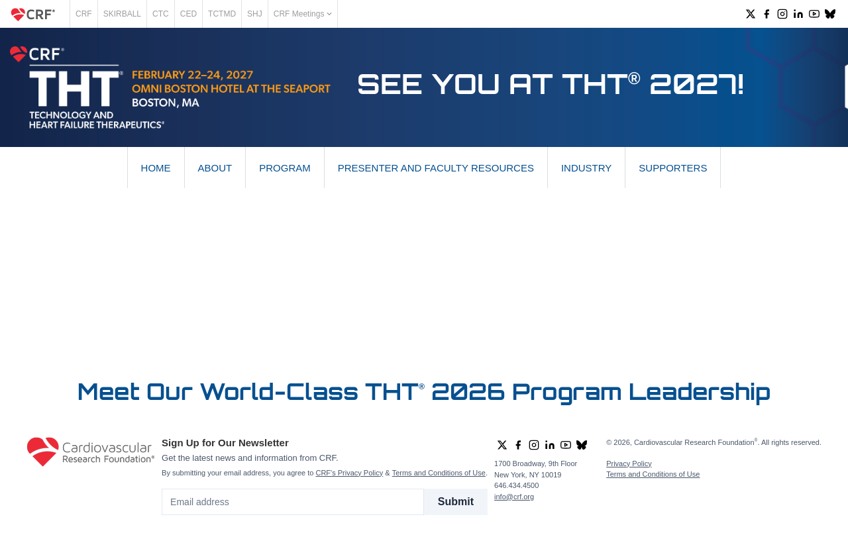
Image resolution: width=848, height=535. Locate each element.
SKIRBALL (122, 14)
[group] (751, 14)
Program (285, 167)
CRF (84, 14)
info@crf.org (514, 497)
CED (188, 14)
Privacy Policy (628, 463)
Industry (586, 167)
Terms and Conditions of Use (439, 473)
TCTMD (222, 14)
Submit (456, 501)
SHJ (254, 14)
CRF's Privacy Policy (349, 473)
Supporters (673, 167)
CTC (160, 14)
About (215, 167)
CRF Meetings (303, 14)
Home (156, 167)
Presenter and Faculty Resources (436, 167)
